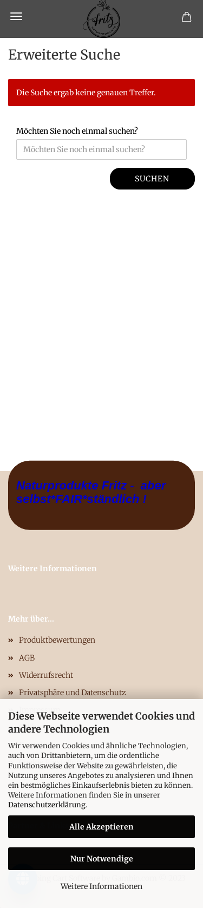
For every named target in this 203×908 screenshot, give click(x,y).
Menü (16, 16)
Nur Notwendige (101, 859)
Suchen (152, 179)
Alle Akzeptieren (101, 827)
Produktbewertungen (57, 640)
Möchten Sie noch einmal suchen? (77, 131)
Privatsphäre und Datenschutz (72, 692)
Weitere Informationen (101, 886)
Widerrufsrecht (46, 675)
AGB (27, 658)
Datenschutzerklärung (47, 804)
